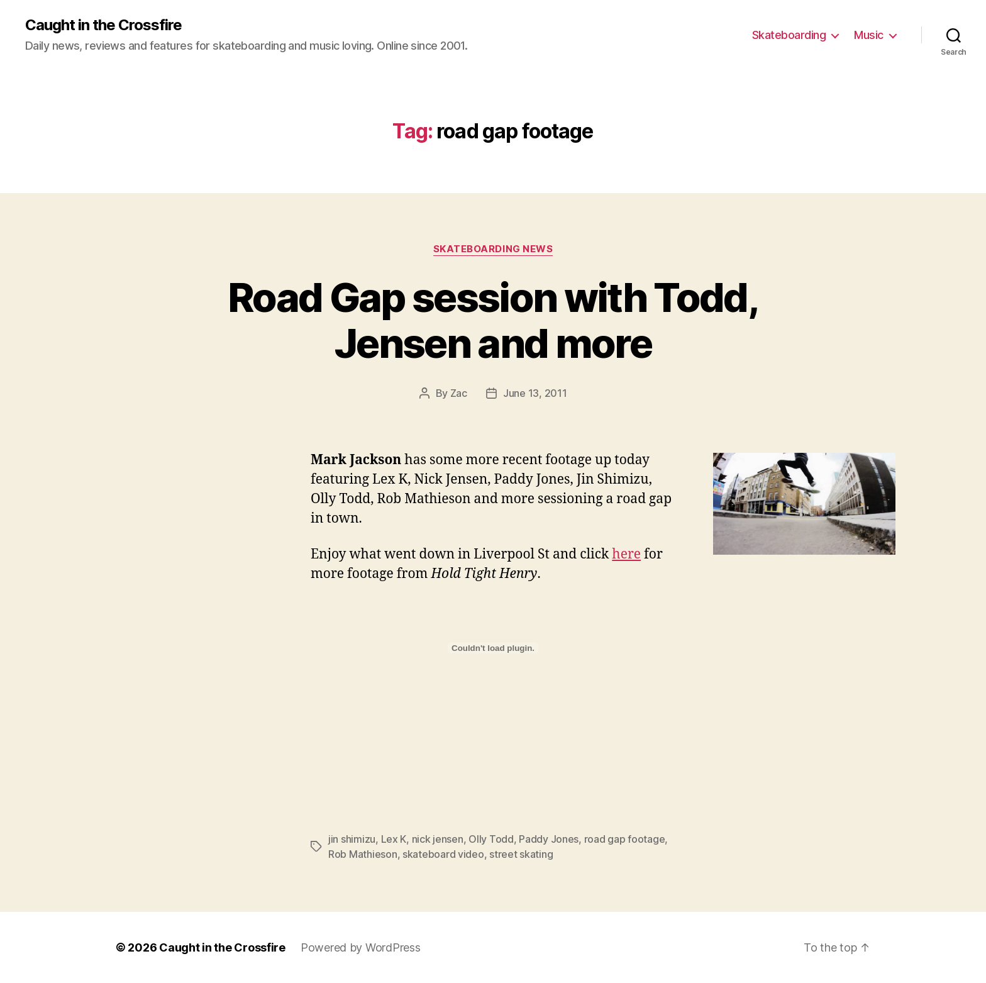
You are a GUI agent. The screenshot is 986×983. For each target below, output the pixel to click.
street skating (521, 854)
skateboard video (443, 854)
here (626, 554)
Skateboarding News (493, 249)
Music (869, 35)
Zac (458, 393)
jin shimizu (351, 839)
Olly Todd (491, 839)
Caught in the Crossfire (103, 25)
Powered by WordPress (361, 947)
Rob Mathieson (362, 854)
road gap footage (624, 839)
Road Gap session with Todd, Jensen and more (493, 320)
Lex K (394, 839)
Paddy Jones (549, 839)
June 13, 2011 (535, 393)
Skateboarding (789, 35)
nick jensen (437, 839)
